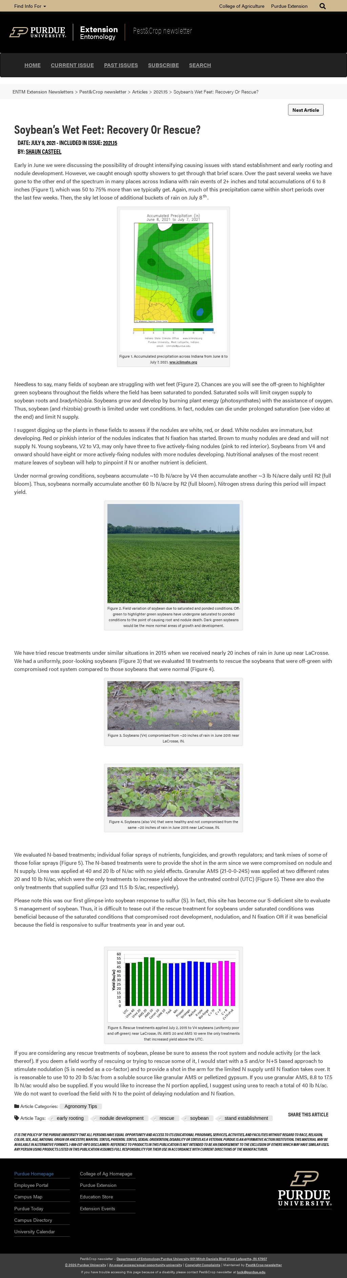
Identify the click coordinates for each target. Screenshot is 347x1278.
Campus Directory (33, 1219)
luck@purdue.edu (251, 1272)
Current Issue (72, 65)
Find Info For (30, 5)
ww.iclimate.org (183, 361)
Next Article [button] (305, 109)
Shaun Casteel (43, 151)
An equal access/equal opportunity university (145, 1264)
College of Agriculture (241, 5)
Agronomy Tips (80, 1106)
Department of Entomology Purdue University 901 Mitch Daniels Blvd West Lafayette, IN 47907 (192, 1258)
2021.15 (110, 142)
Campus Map (28, 1196)
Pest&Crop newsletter (162, 30)
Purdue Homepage (34, 1173)
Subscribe (163, 65)
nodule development (122, 1118)
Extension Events (97, 1208)
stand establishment (246, 1118)
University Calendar (34, 1231)
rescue (167, 1118)
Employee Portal (31, 1184)
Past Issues (121, 65)
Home (32, 65)
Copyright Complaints (202, 1264)
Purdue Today (28, 1208)
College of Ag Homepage (106, 1173)
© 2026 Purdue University (85, 1264)
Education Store (96, 1196)
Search (200, 65)
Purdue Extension (289, 5)
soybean (199, 1118)
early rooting (70, 1118)
